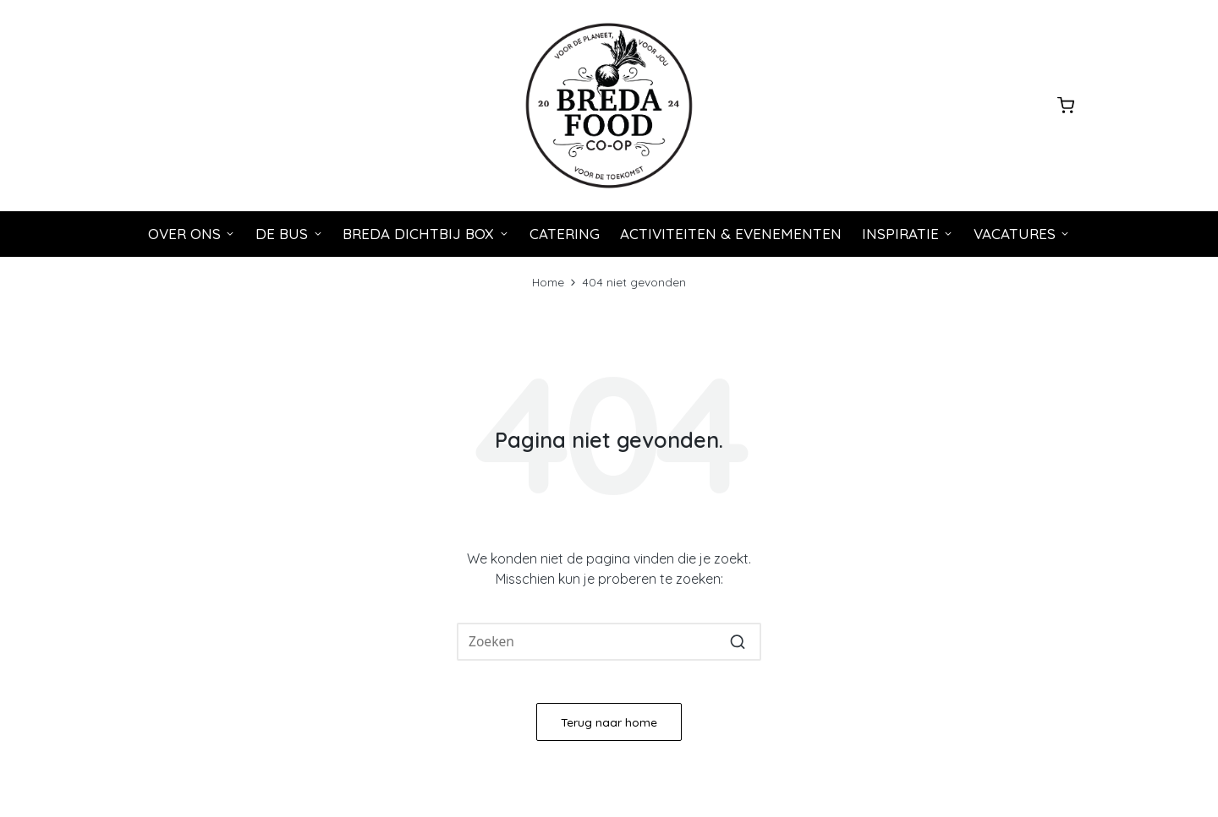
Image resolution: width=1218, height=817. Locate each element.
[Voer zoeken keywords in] (609, 642)
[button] (738, 642)
